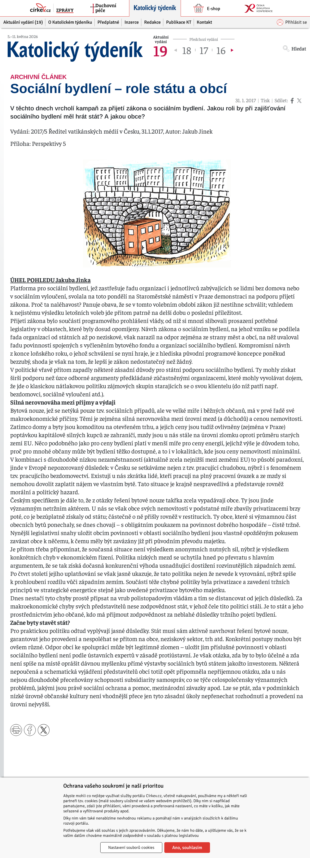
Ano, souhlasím (187, 847)
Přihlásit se (292, 22)
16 (221, 50)
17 (204, 50)
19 (160, 50)
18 (186, 50)
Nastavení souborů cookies (131, 847)
